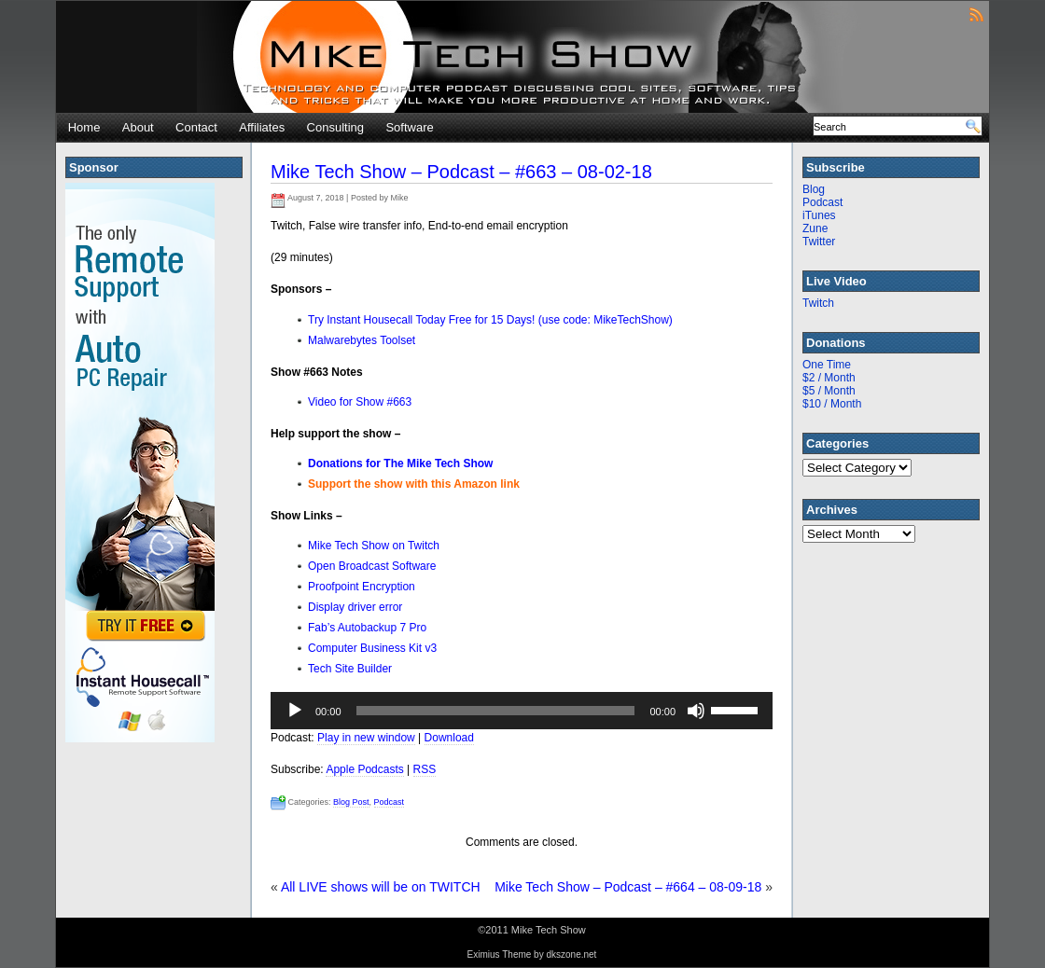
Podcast (389, 802)
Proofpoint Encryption (361, 586)
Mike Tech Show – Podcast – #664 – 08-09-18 (628, 886)
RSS (425, 769)
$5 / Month (829, 390)
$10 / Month (831, 403)
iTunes (819, 215)
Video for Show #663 (359, 401)
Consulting (335, 127)
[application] (522, 710)
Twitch (818, 303)
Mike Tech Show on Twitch (373, 545)
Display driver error (355, 607)
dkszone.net (571, 954)
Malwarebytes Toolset (361, 340)
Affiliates (262, 127)
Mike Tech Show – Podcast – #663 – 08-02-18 (461, 171)
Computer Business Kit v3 (372, 648)
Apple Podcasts (364, 769)
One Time (826, 364)
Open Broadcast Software (372, 566)
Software (409, 127)
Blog (813, 189)
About (138, 127)
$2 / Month (829, 377)
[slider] (495, 710)
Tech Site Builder (350, 668)
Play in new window (366, 737)
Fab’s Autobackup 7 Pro (367, 627)
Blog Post (351, 802)
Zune (815, 228)
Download (449, 737)
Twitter (818, 241)
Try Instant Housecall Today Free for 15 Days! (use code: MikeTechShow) (490, 319)
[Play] (295, 710)
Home (84, 127)
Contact (196, 127)
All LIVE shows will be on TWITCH (381, 886)
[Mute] (696, 710)
